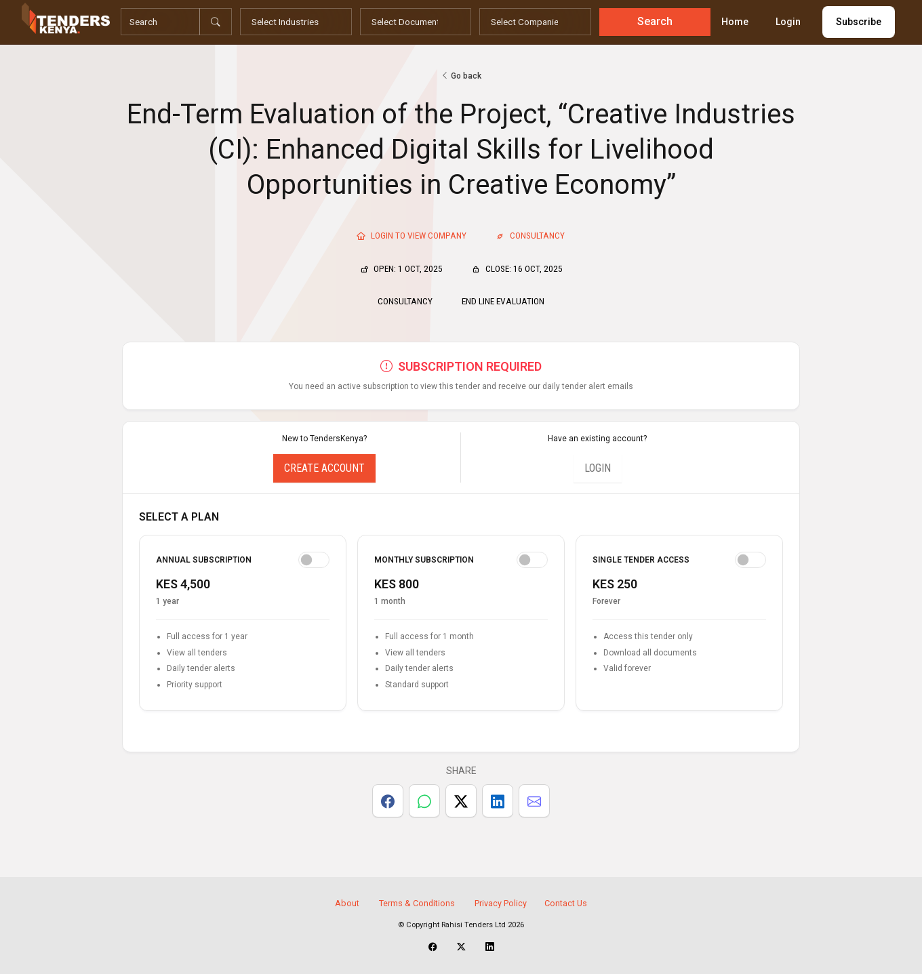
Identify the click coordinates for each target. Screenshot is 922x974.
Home (734, 21)
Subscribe (858, 21)
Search (655, 21)
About (347, 903)
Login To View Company (411, 235)
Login (788, 21)
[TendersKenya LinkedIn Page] (490, 947)
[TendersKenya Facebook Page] (433, 947)
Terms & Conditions (417, 903)
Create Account (324, 468)
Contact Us (565, 903)
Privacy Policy (501, 903)
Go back (461, 76)
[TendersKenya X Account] (461, 947)
